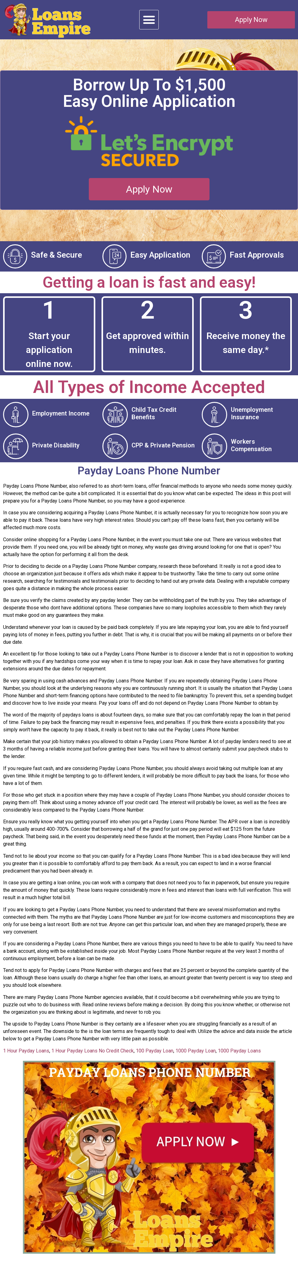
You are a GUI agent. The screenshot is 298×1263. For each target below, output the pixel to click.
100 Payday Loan (154, 1057)
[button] (149, 20)
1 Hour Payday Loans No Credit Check (92, 1057)
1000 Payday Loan (195, 1057)
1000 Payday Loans (239, 1057)
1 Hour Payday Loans (26, 1057)
